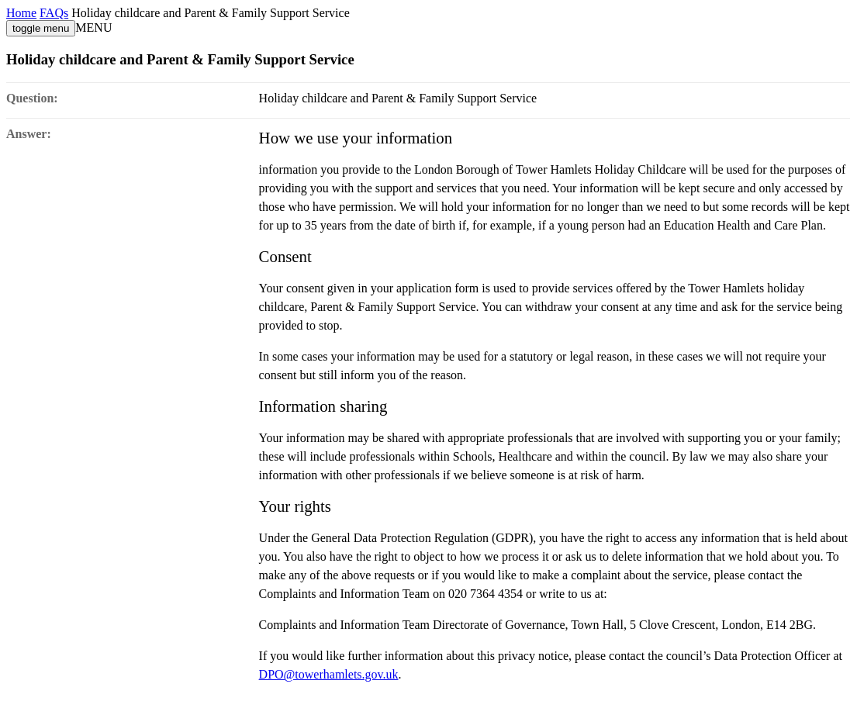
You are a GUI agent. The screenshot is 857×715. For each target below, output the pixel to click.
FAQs (54, 12)
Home (21, 12)
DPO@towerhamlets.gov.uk (329, 674)
